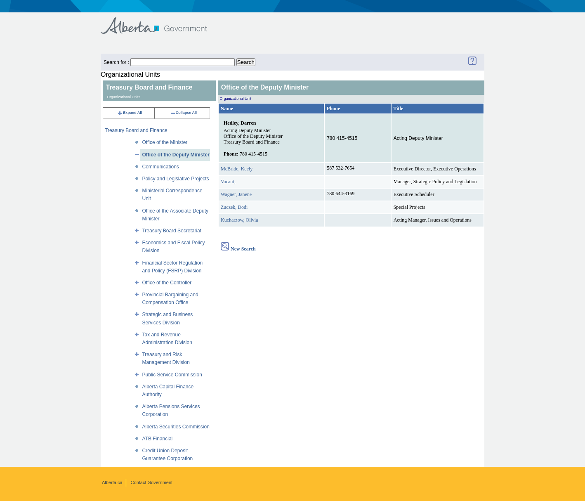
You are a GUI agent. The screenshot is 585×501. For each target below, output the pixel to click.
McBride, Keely (236, 169)
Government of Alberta (161, 21)
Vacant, (228, 181)
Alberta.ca (112, 482)
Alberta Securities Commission (175, 427)
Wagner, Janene (236, 194)
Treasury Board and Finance (136, 130)
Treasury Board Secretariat (171, 231)
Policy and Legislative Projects (175, 179)
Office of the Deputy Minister (175, 155)
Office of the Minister (164, 142)
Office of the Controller (166, 283)
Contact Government (152, 482)
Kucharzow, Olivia (239, 220)
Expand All (129, 113)
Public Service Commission (172, 375)
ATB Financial (157, 439)
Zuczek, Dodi (234, 207)
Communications (160, 167)
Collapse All (183, 113)
